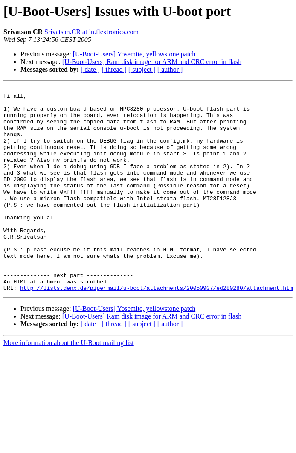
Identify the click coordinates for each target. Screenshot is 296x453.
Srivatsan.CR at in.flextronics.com (91, 31)
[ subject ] (142, 69)
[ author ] (170, 69)
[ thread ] (114, 69)
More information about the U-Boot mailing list (68, 383)
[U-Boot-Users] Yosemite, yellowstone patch (134, 54)
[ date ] (90, 69)
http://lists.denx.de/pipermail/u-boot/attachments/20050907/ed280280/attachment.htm (156, 329)
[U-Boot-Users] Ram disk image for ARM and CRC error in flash (151, 61)
